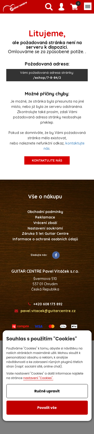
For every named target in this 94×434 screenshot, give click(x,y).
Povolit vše (47, 407)
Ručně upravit (47, 391)
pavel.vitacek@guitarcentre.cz (45, 311)
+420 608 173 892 (45, 304)
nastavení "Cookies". (38, 378)
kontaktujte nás (47, 160)
